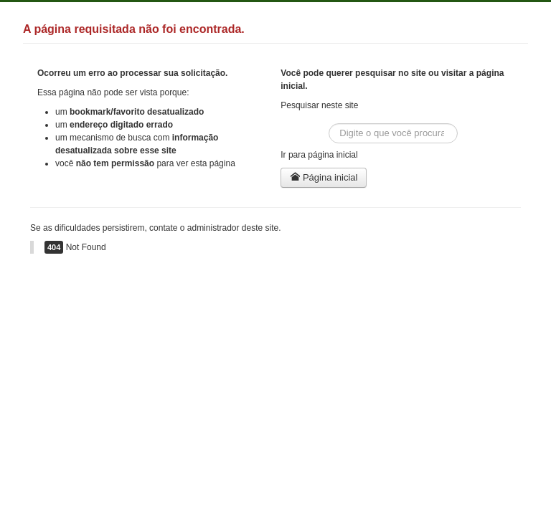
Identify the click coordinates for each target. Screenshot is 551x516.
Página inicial (323, 177)
